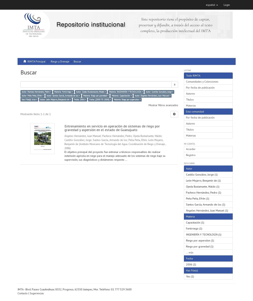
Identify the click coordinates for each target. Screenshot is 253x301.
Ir (175, 84)
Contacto (23, 293)
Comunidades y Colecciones (202, 81)
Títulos (190, 99)
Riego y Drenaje (60, 61)
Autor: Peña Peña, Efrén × (32, 95)
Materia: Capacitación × (122, 95)
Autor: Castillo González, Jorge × (159, 91)
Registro (190, 155)
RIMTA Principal (37, 61)
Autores (190, 93)
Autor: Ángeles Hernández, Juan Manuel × (152, 95)
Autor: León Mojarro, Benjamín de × (55, 99)
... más (189, 252)
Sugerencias (37, 293)
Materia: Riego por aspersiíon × (127, 99)
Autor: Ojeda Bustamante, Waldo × (91, 91)
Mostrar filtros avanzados (163, 105)
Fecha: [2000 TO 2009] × (100, 99)
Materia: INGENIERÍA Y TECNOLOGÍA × (126, 91)
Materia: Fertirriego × (63, 91)
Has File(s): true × (29, 99)
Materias (191, 105)
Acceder (190, 149)
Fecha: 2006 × (80, 99)
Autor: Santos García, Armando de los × (63, 95)
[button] (212, 5)
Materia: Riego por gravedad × (95, 95)
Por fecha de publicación (200, 87)
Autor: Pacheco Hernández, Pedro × (36, 91)
